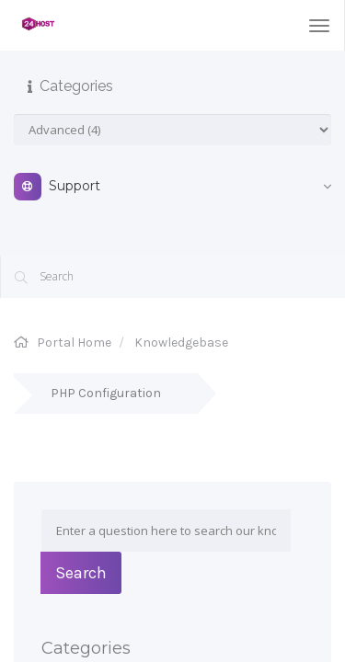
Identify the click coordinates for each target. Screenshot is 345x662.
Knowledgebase (181, 342)
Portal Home (74, 342)
